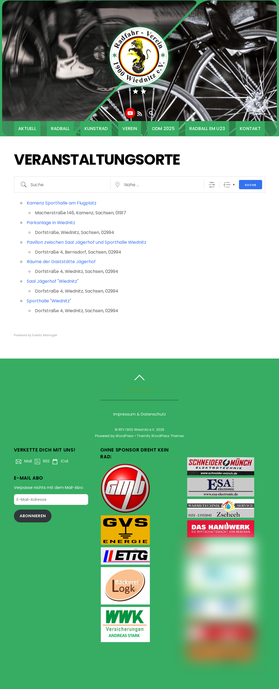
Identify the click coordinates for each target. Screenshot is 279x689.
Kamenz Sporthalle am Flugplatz (61, 203)
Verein (129, 128)
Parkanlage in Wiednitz (51, 222)
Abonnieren (33, 516)
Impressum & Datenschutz (139, 414)
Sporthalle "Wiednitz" (49, 301)
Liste (227, 184)
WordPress (125, 436)
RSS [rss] (41, 461)
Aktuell (27, 128)
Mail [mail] (23, 461)
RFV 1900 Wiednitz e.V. (137, 429)
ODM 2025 (163, 128)
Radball (60, 128)
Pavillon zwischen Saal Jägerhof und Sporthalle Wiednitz (86, 242)
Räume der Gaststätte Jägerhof (61, 261)
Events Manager (44, 335)
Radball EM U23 (207, 128)
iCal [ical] (59, 461)
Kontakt (250, 128)
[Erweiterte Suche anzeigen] (211, 184)
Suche (250, 185)
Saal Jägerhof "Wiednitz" (52, 281)
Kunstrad (96, 128)
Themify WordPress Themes (160, 436)
